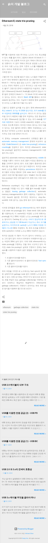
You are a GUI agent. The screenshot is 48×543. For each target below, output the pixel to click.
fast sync (42, 261)
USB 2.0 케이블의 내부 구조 (15, 385)
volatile (41, 158)
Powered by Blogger (24, 529)
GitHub (14, 12)
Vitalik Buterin (11, 144)
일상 (24, 12)
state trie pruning (9, 312)
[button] (44, 21)
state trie (35, 307)
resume (33, 12)
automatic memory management (15, 141)
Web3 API (28, 97)
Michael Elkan (29, 533)
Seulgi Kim (25, 538)
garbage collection (21, 307)
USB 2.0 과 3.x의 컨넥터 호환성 (17, 469)
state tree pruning (29, 144)
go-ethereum (25, 208)
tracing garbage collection (23, 191)
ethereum (7, 307)
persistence (30, 169)
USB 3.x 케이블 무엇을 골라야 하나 (18, 497)
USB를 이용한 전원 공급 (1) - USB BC (20, 441)
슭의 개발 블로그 (19, 4)
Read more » (40, 406)
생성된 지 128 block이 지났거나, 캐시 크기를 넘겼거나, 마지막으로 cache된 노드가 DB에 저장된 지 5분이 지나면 (24, 225)
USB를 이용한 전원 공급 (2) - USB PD (20, 413)
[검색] (44, 5)
